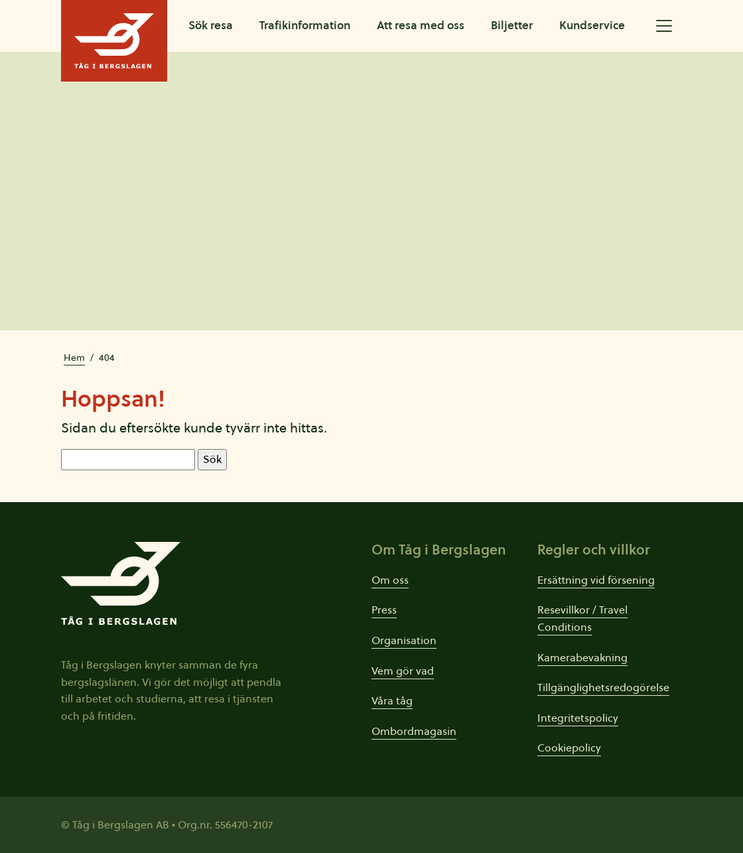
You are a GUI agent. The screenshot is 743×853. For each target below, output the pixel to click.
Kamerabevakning (582, 657)
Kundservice (592, 25)
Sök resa (210, 25)
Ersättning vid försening (596, 579)
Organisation (404, 640)
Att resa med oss (420, 25)
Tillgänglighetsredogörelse (603, 687)
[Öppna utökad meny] (664, 25)
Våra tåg (392, 700)
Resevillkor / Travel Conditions (582, 618)
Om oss (390, 579)
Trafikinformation (304, 25)
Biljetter (512, 25)
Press (384, 609)
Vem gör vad (403, 670)
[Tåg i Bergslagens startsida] (114, 41)
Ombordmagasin (414, 731)
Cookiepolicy (569, 747)
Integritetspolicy (577, 717)
